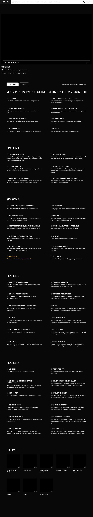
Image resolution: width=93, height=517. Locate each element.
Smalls (32, 2)
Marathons (18, 2)
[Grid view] (85, 92)
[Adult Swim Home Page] (5, 2)
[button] (5, 62)
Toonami (23, 2)
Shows (13, 2)
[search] (90, 2)
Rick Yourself (44, 2)
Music (28, 2)
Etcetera (50, 2)
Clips (24, 84)
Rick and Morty (57, 2)
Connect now (82, 84)
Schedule (37, 2)
